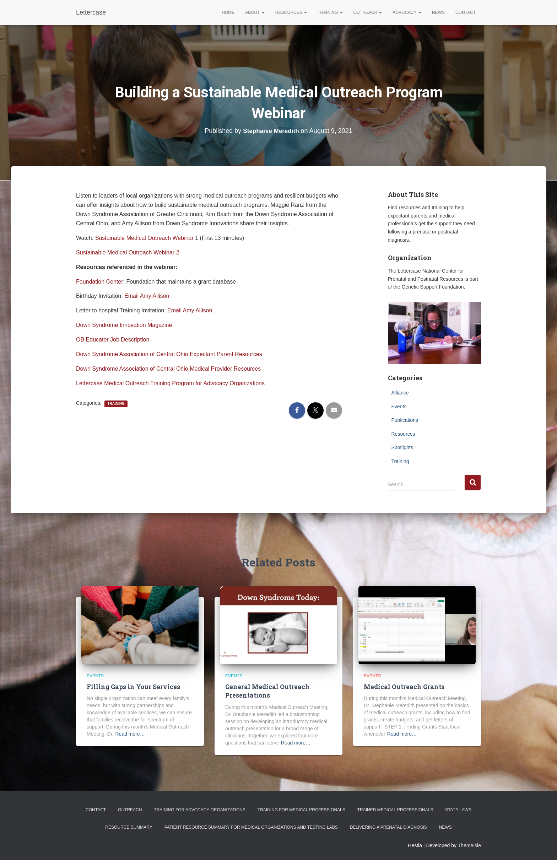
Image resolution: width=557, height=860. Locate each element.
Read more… (130, 734)
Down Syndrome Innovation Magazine (124, 325)
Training (330, 12)
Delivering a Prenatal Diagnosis (388, 826)
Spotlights (402, 447)
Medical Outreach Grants (402, 687)
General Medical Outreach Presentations (266, 691)
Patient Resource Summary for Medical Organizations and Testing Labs (251, 826)
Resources (291, 12)
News (438, 12)
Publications (404, 420)
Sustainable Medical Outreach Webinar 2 (127, 252)
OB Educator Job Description (112, 340)
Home (228, 12)
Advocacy (407, 12)
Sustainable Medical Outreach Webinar (144, 238)
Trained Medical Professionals (395, 809)
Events (399, 406)
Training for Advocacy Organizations (199, 809)
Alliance (400, 393)
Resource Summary (128, 826)
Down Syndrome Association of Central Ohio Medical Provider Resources (168, 369)
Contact (465, 12)
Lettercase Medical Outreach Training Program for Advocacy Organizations (170, 383)
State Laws (458, 809)
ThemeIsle (469, 845)
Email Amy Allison (146, 296)
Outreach (367, 12)
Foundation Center (99, 282)
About (254, 12)
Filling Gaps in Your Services (132, 687)
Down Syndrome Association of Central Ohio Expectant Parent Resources (169, 354)
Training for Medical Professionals (301, 809)
